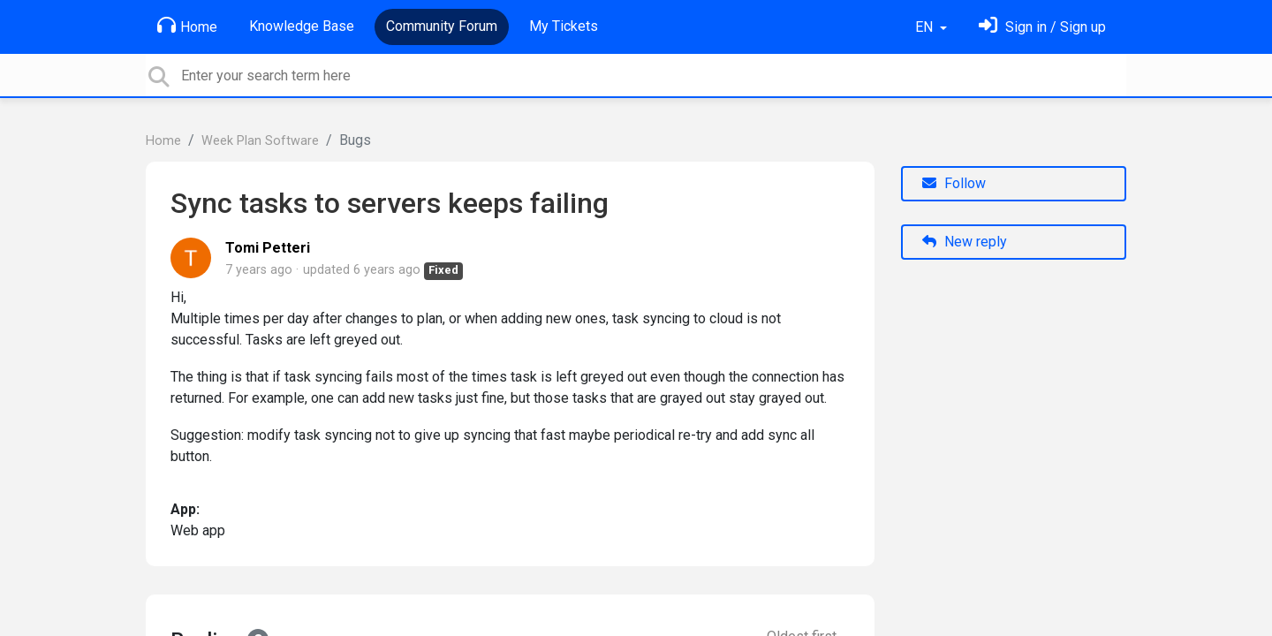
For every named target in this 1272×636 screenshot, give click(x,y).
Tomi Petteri (267, 247)
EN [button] (925, 27)
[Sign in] (1042, 27)
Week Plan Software (260, 140)
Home (187, 25)
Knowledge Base (301, 26)
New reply (964, 241)
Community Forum (441, 26)
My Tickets (563, 26)
